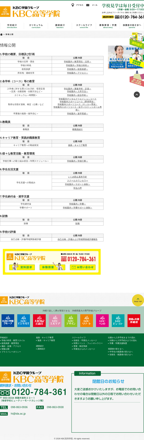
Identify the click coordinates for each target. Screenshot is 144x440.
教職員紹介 (77, 129)
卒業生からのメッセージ (84, 349)
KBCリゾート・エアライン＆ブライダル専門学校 (86, 320)
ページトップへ (137, 95)
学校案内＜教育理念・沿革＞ (77, 61)
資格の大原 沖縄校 (134, 320)
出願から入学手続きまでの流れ (108, 26)
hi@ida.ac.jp (18, 413)
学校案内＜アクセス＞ (77, 73)
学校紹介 (12, 26)
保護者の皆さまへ (132, 26)
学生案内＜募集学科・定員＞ (77, 88)
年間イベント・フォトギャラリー (88, 343)
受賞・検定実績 (80, 346)
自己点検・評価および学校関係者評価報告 (78, 239)
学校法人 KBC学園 (8, 320)
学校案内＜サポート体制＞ (77, 184)
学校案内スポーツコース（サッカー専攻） (78, 104)
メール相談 (92, 5)
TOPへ (138, 300)
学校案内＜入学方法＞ (77, 91)
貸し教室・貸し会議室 (137, 77)
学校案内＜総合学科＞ (77, 95)
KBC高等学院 (30, 11)
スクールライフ (84, 26)
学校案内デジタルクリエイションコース (77, 99)
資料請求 (137, 39)
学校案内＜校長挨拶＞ (77, 69)
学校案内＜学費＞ (77, 204)
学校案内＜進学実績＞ (77, 113)
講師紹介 (60, 26)
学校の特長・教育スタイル (13, 340)
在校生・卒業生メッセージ (85, 340)
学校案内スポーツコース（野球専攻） (77, 101)
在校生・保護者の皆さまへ (121, 354)
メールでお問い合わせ (82, 266)
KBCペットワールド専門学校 (102, 320)
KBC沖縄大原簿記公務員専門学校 (39, 320)
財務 (77, 223)
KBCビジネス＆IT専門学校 (23, 320)
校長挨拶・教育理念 (10, 343)
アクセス (77, 5)
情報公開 (5, 349)
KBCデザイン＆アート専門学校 (70, 320)
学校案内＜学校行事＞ (77, 161)
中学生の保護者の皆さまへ (121, 352)
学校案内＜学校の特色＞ (77, 65)
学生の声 (77, 188)
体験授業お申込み (137, 58)
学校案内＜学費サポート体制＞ (77, 207)
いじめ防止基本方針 (77, 177)
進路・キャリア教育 (36, 26)
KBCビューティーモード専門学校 (118, 320)
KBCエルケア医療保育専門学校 (55, 320)
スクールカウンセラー (77, 180)
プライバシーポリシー (11, 352)
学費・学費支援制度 (118, 343)
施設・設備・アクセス (11, 346)
